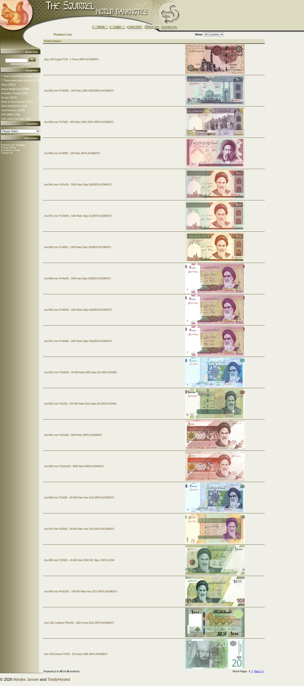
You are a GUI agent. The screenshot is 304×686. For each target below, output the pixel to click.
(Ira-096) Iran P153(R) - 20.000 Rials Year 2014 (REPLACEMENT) (79, 497)
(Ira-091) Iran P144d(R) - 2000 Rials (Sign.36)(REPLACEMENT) (78, 341)
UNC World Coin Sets (12, 119)
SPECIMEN (7, 114)
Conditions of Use (10, 150)
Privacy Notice (8, 147)
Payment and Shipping (13, 145)
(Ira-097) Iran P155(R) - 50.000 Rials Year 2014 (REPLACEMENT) (79, 529)
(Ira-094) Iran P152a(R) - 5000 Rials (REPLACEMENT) (73, 435)
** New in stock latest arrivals (16, 76)
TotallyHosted (58, 679)
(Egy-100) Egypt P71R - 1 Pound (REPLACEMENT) (71, 59)
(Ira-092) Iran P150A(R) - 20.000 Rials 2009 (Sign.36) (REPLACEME (80, 372)
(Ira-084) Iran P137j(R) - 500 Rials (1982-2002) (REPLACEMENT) (79, 122)
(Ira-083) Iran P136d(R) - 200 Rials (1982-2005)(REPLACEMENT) (79, 90)
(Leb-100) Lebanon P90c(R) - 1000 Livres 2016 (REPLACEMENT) (79, 623)
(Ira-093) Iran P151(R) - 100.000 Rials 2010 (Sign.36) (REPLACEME (80, 403)
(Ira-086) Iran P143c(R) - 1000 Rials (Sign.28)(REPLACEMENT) (78, 184)
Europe (5, 97)
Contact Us (7, 153)
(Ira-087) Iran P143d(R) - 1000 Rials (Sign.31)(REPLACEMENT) (78, 216)
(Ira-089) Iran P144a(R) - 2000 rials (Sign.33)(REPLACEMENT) (77, 278)
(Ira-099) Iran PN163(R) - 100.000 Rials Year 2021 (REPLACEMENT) (80, 591)
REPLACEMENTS (11, 106)
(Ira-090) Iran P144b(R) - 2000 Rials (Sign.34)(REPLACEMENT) (78, 309)
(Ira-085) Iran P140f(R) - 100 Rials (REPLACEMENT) (72, 153)
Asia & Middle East (11, 89)
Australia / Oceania (11, 93)
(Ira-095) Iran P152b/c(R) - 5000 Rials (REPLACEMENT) (74, 466)
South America (9, 110)
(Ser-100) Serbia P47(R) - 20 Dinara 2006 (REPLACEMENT (76, 654)
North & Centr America (13, 102)
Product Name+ (53, 41)
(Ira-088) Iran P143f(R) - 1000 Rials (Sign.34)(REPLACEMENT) (77, 247)
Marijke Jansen (26, 679)
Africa (4, 84)
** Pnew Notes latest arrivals (16, 80)
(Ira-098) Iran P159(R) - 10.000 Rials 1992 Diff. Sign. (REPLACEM (79, 560)
